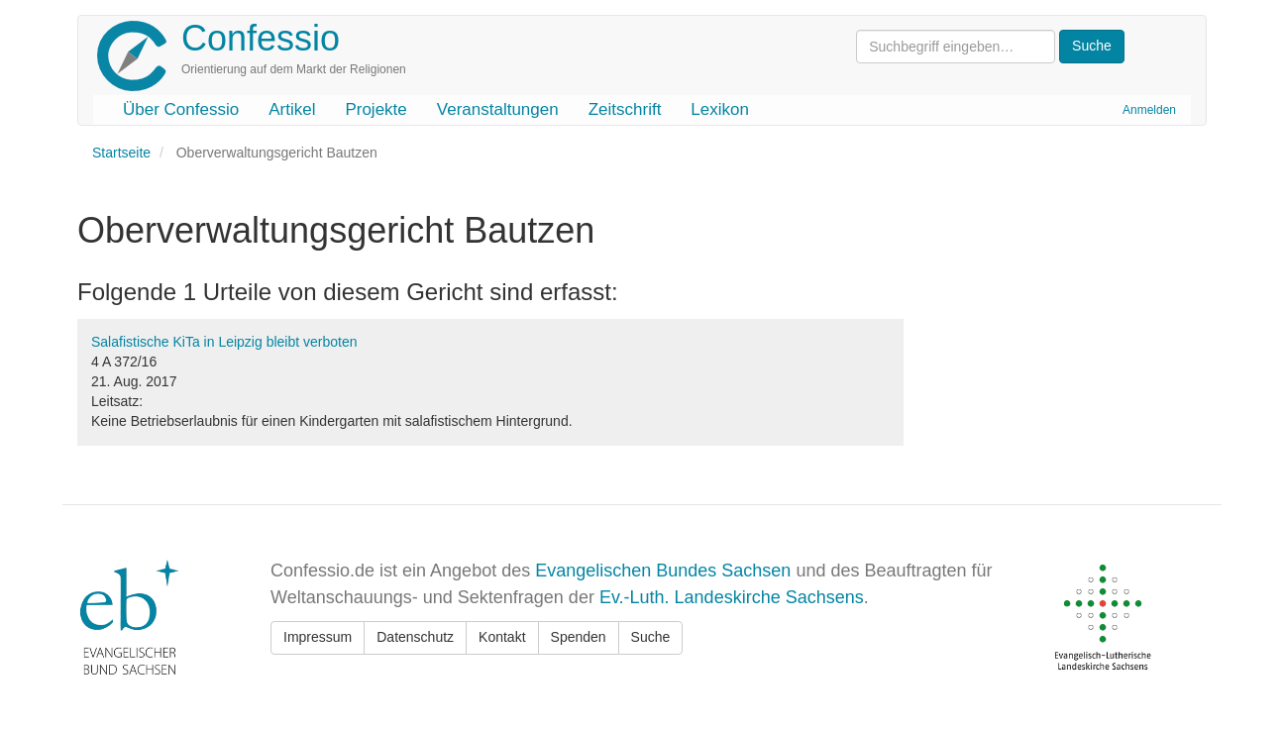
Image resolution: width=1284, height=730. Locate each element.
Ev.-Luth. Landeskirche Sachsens (731, 597)
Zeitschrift (625, 109)
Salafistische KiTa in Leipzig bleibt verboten (224, 342)
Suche (651, 637)
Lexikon (720, 109)
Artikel (291, 109)
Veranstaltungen (498, 109)
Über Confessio (181, 109)
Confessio (260, 38)
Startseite (121, 152)
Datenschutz (415, 637)
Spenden (578, 637)
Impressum (317, 637)
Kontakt (502, 637)
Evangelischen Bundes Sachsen (663, 570)
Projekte (375, 109)
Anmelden (1149, 110)
